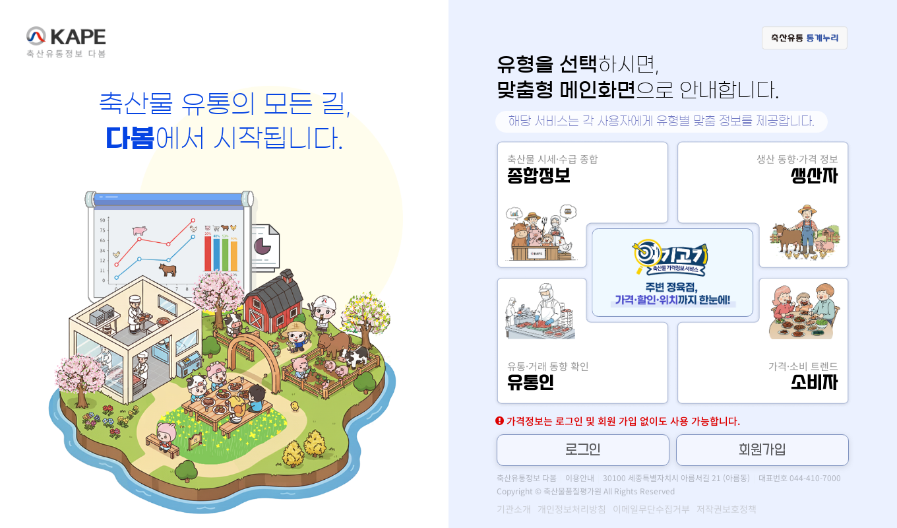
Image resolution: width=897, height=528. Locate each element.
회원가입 (762, 450)
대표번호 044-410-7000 (799, 478)
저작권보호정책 (726, 509)
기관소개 (514, 509)
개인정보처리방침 (572, 509)
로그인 (583, 450)
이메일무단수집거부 (651, 509)
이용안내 (579, 478)
